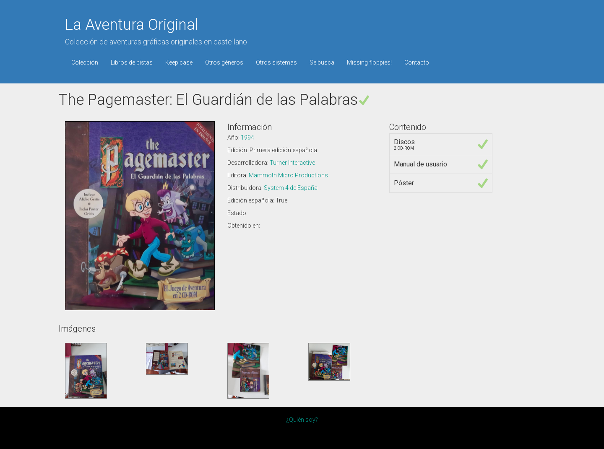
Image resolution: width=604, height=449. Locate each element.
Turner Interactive (292, 162)
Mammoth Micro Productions (288, 175)
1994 (247, 137)
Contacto (416, 62)
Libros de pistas (132, 62)
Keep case (179, 62)
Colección (84, 62)
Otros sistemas (276, 62)
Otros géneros (224, 62)
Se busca (322, 62)
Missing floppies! (369, 62)
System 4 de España (291, 187)
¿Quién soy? (302, 419)
